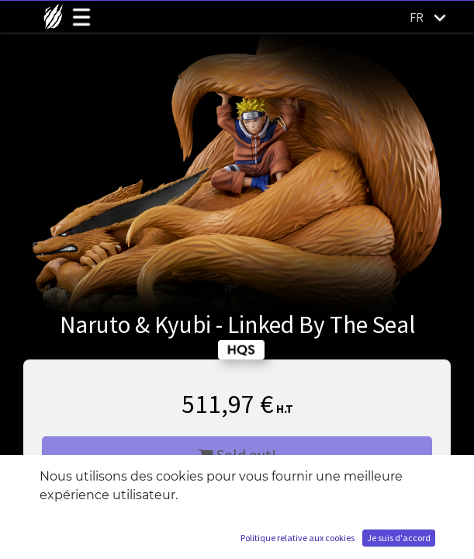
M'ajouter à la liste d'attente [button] (237, 501)
